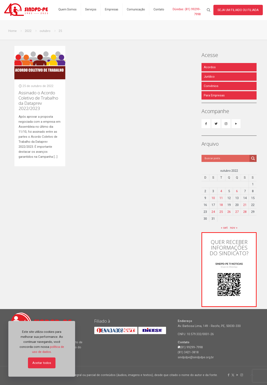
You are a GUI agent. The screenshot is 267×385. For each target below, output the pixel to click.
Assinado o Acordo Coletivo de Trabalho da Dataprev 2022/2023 (38, 100)
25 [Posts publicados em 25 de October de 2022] (221, 212)
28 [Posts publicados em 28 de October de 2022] (245, 212)
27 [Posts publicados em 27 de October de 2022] (237, 212)
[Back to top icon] (251, 375)
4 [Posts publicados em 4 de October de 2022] (221, 191)
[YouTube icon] (237, 375)
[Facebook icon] (228, 375)
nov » (233, 228)
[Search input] (226, 158)
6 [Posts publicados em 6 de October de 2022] (237, 191)
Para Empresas (214, 95)
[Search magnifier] (253, 158)
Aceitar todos (41, 363)
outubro (45, 31)
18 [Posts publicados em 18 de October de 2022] (221, 205)
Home (12, 31)
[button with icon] (206, 123)
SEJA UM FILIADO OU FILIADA (238, 10)
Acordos (210, 67)
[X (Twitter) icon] (232, 375)
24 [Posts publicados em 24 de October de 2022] (213, 212)
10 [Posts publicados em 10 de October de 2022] (213, 198)
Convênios (211, 86)
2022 (28, 31)
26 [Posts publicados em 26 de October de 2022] (229, 212)
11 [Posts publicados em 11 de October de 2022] (221, 198)
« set (224, 228)
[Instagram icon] (241, 375)
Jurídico (209, 76)
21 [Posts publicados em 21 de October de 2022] (245, 205)
